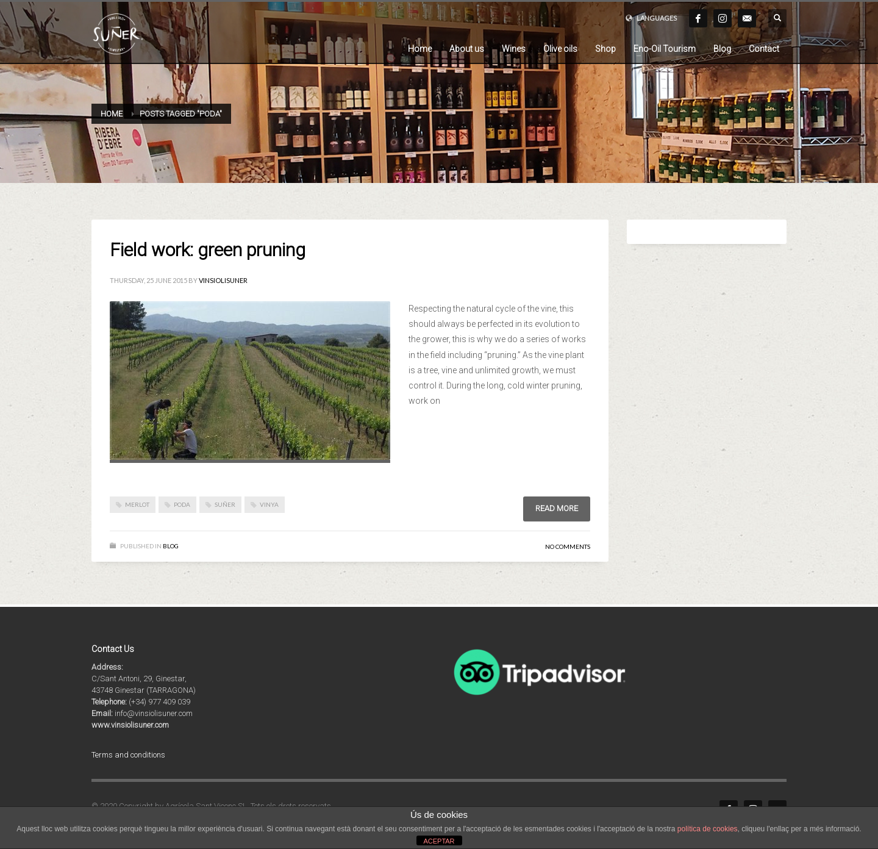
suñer (225, 504)
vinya (269, 504)
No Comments (567, 546)
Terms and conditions (128, 754)
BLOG (171, 546)
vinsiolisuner (223, 280)
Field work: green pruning (207, 249)
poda (182, 504)
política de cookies (707, 829)
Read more (556, 508)
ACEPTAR (438, 841)
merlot (137, 504)
